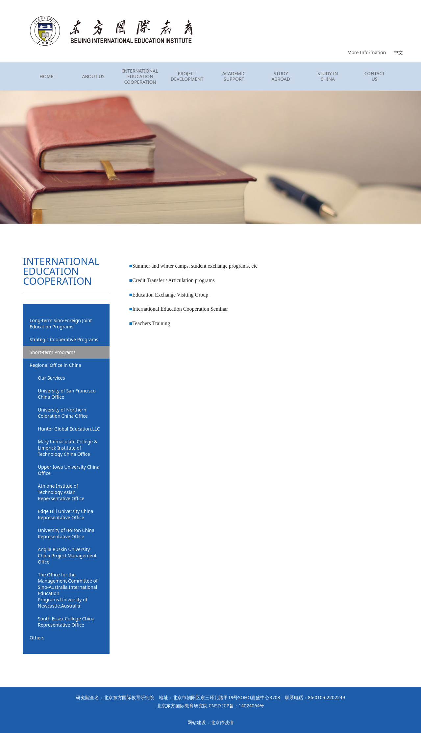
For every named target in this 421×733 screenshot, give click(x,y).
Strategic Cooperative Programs (64, 339)
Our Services (51, 378)
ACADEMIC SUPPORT (234, 76)
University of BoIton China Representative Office (66, 533)
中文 (398, 52)
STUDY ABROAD (280, 76)
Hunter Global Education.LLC (69, 429)
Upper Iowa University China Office (68, 470)
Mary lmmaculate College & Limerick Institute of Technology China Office (67, 447)
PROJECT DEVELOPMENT (187, 76)
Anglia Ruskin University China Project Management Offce (67, 555)
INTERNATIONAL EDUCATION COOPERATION (140, 76)
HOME (46, 76)
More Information (366, 52)
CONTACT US (374, 76)
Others (37, 637)
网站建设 (196, 722)
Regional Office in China (55, 365)
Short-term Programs (53, 352)
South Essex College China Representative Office (66, 621)
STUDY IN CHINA (327, 76)
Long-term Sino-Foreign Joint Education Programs (61, 323)
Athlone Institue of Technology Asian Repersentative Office (61, 492)
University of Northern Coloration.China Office (63, 413)
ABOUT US (93, 76)
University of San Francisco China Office (67, 394)
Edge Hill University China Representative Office (65, 514)
